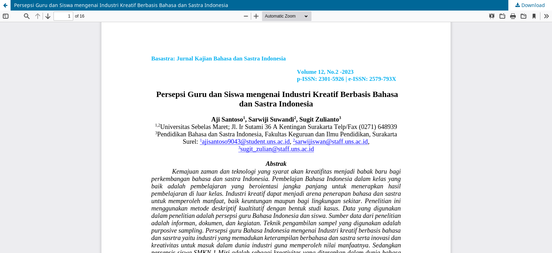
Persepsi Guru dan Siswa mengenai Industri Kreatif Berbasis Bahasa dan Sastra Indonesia (121, 5)
